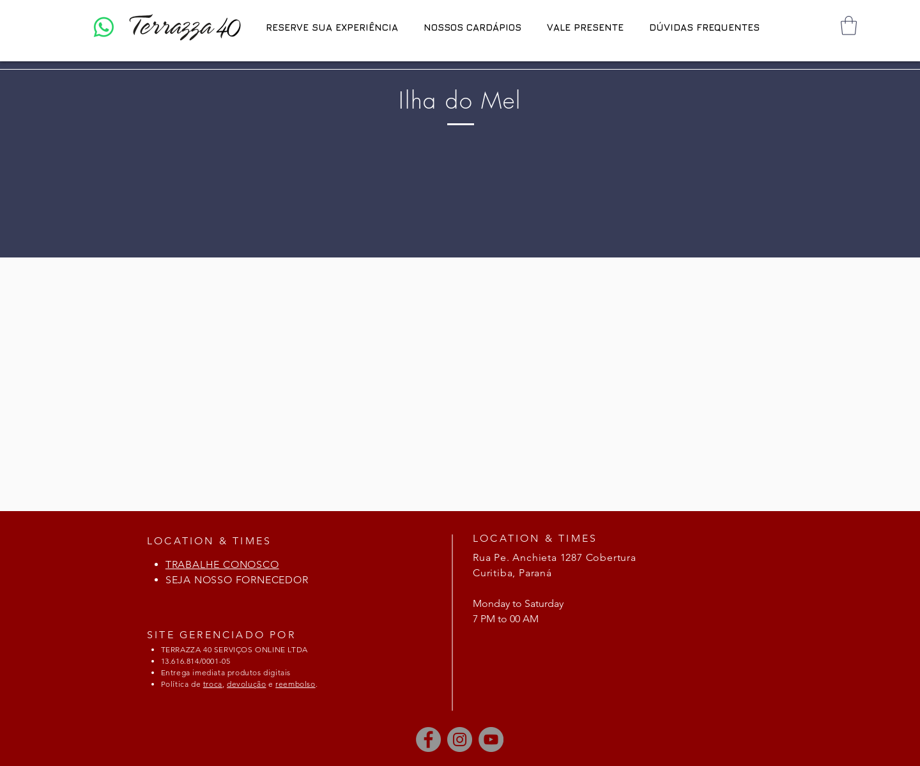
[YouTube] (491, 739)
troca (212, 684)
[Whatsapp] (103, 27)
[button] (849, 25)
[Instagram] (459, 739)
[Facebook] (428, 739)
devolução (246, 684)
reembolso (295, 684)
